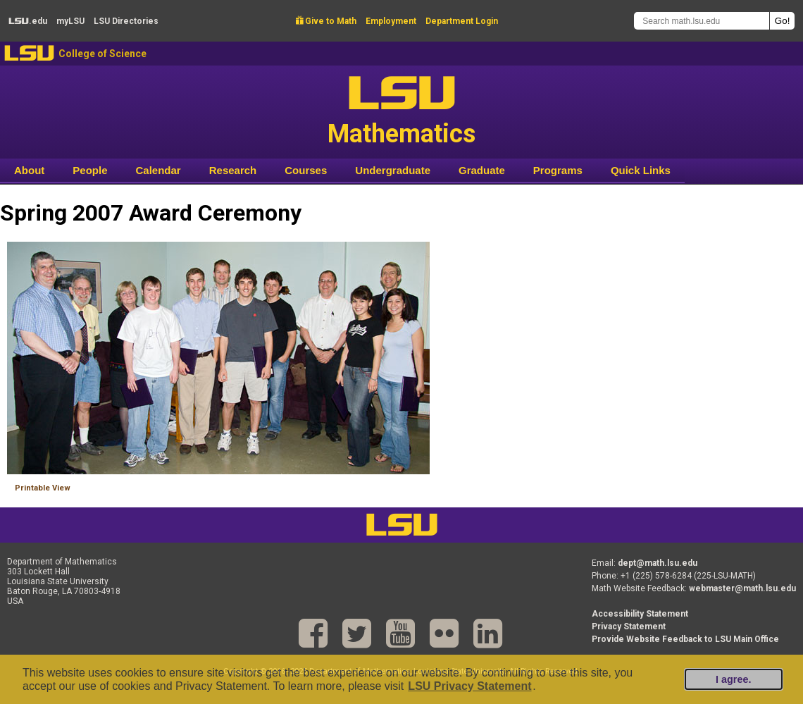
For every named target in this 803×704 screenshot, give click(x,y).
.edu (27, 21)
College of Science (102, 53)
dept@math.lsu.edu (657, 563)
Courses (306, 170)
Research (233, 170)
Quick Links (641, 170)
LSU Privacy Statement (469, 686)
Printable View (42, 488)
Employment (391, 21)
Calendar (158, 170)
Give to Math (326, 21)
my (70, 21)
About (29, 170)
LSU (29, 53)
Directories (126, 21)
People (90, 170)
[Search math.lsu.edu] (701, 21)
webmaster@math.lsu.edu (742, 588)
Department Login (461, 21)
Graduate (482, 170)
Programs (558, 170)
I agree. (733, 679)
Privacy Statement (629, 626)
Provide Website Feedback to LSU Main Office (685, 639)
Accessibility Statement (640, 614)
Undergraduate (392, 170)
